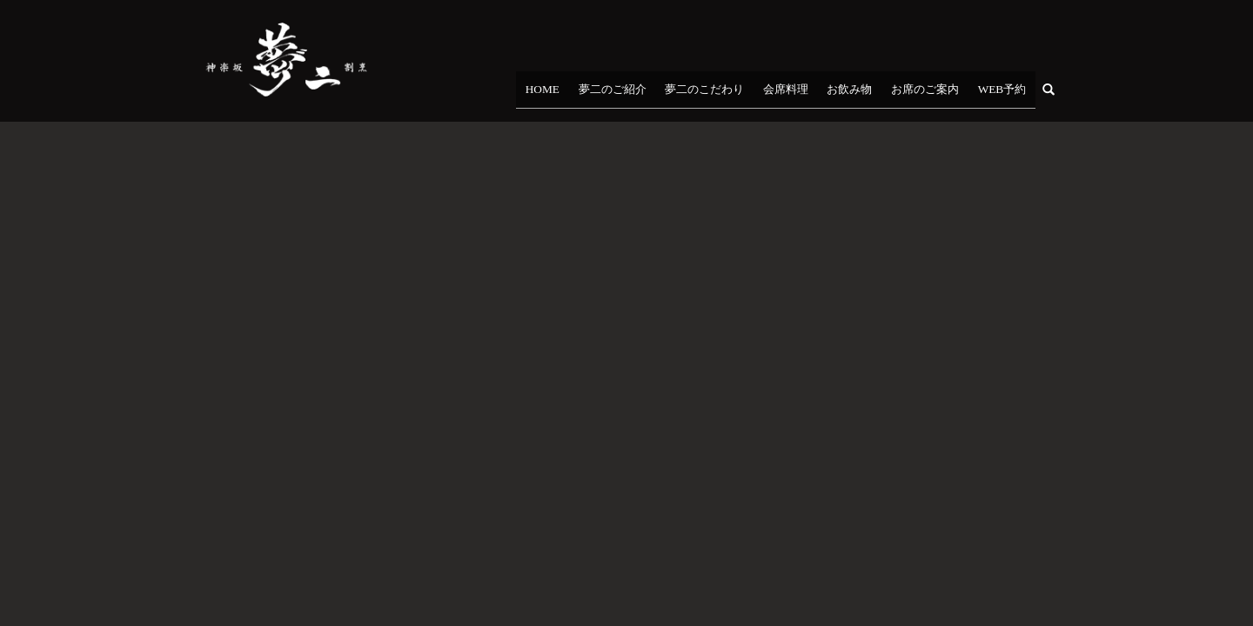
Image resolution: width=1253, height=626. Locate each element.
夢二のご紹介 (695, 95)
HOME (640, 95)
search (1059, 94)
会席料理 (837, 95)
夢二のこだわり (770, 95)
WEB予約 (1010, 95)
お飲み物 (887, 95)
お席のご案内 (947, 95)
